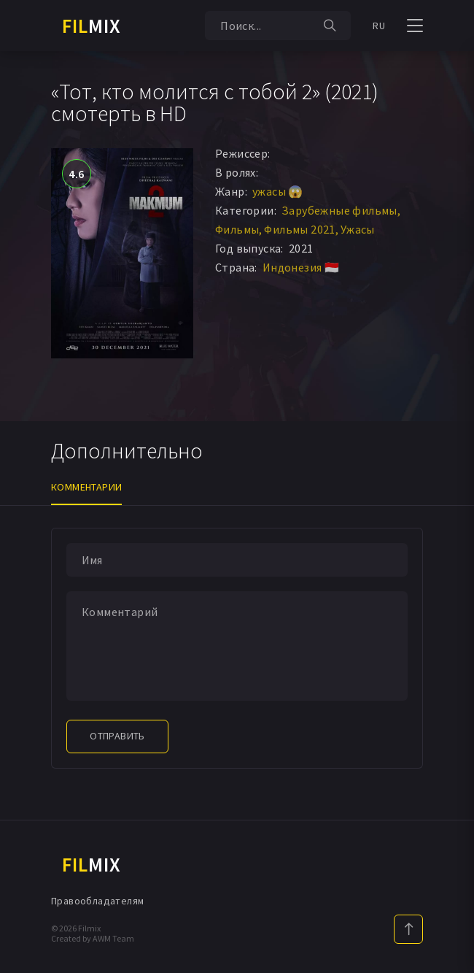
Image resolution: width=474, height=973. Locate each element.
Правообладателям (97, 900)
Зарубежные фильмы (339, 210)
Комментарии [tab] (86, 486)
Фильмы (237, 229)
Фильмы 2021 (299, 229)
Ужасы (358, 229)
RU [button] (379, 25)
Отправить (117, 735)
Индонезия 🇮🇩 (301, 267)
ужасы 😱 (277, 191)
